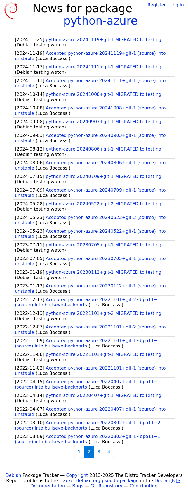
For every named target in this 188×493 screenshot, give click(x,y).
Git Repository (106, 486)
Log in (177, 5)
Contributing (144, 486)
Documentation (47, 486)
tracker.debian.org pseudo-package (99, 480)
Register (156, 5)
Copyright (77, 475)
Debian (13, 475)
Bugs (77, 486)
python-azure (101, 20)
